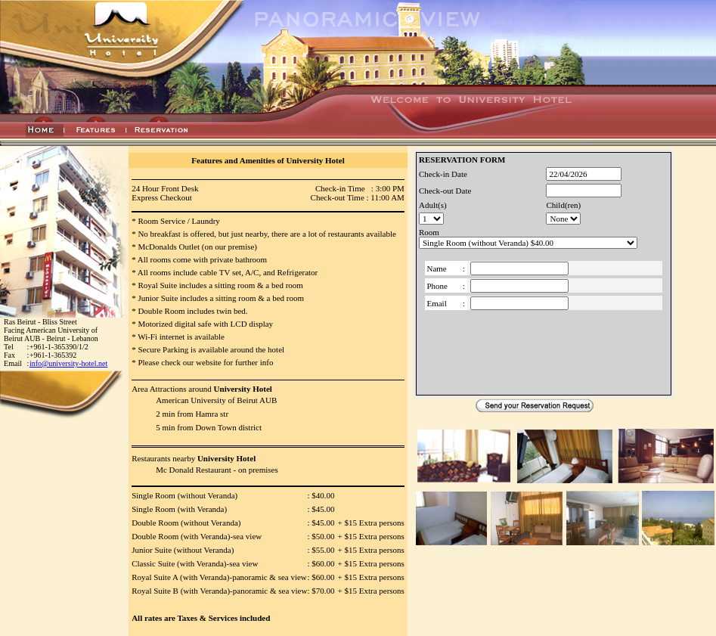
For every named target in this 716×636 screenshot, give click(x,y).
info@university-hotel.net (68, 363)
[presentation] (543, 350)
